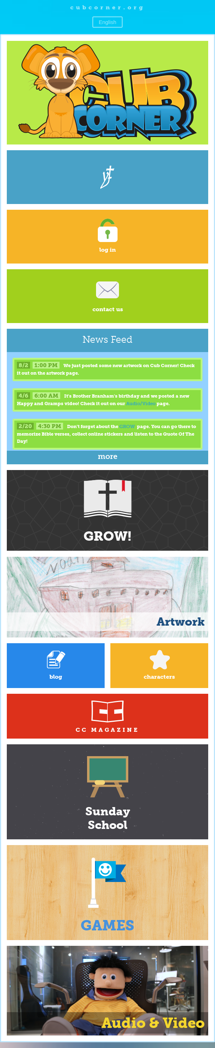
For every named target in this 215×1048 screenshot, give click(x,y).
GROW (127, 426)
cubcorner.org (107, 7)
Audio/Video (141, 403)
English (107, 22)
